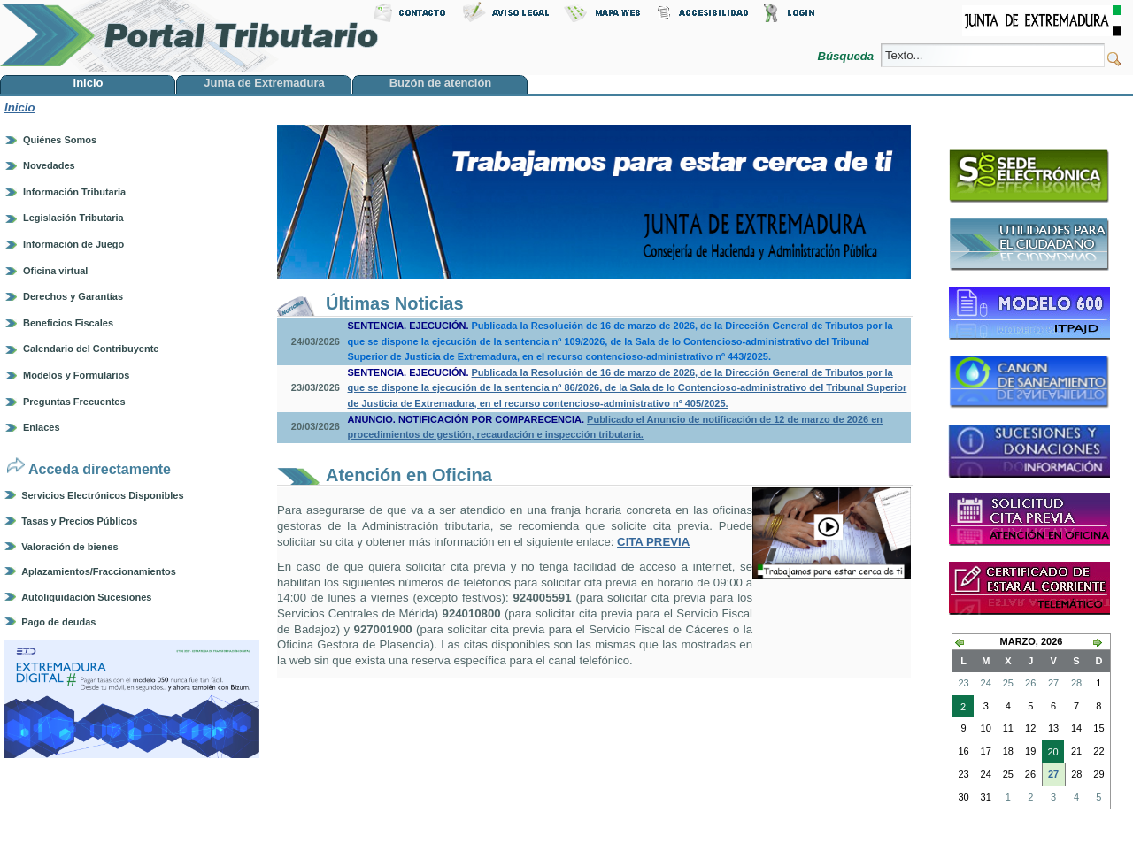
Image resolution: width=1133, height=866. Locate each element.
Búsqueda (846, 56)
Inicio (19, 107)
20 (1050, 754)
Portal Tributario (189, 36)
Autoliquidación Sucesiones (86, 597)
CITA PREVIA (653, 541)
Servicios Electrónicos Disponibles (102, 495)
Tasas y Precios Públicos (79, 521)
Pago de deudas (58, 622)
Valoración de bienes (69, 546)
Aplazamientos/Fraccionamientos (98, 571)
